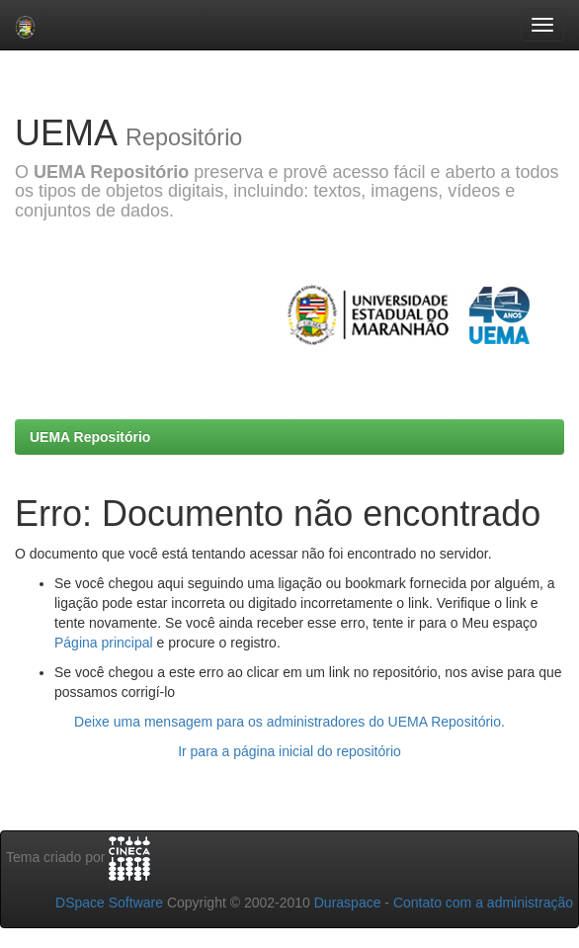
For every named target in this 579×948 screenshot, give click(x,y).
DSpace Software (109, 902)
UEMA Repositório (90, 437)
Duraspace (347, 902)
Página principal (103, 642)
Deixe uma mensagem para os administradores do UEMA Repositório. (289, 722)
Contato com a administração (483, 902)
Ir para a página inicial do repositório (289, 751)
